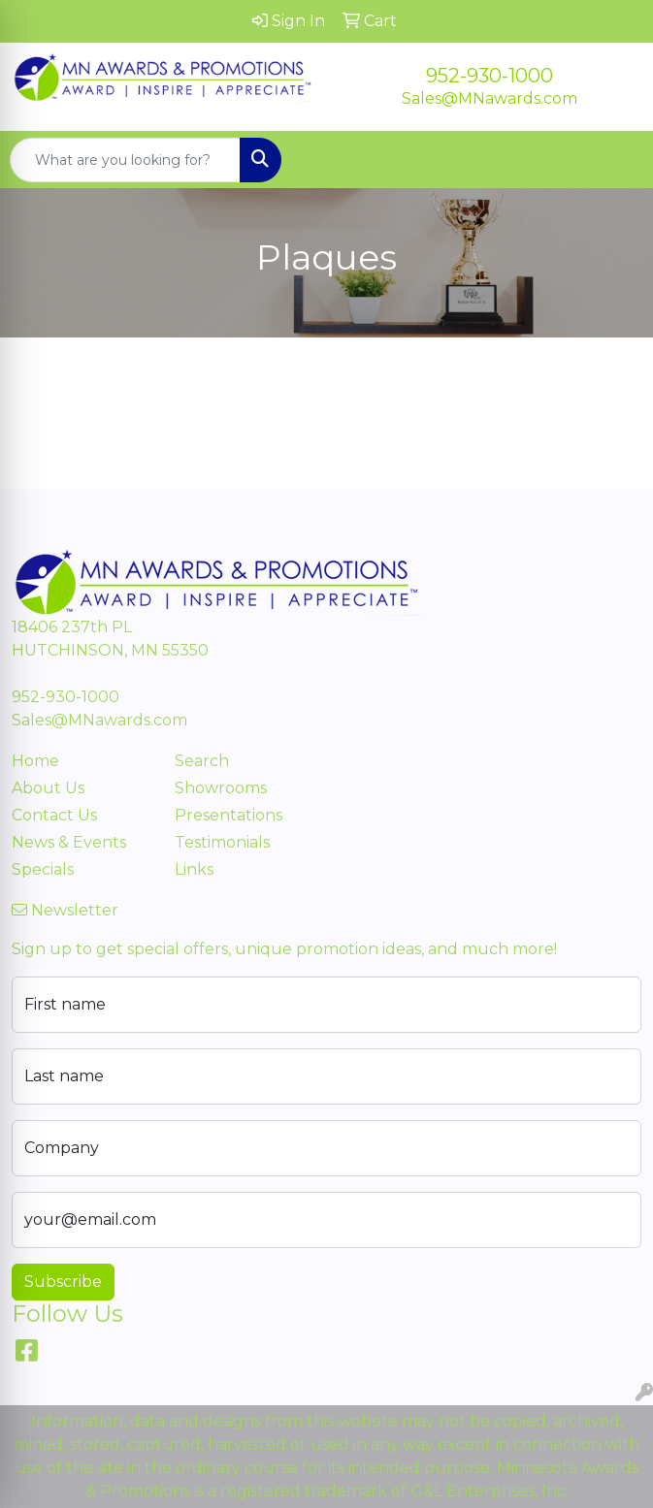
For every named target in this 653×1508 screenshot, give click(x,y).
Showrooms (221, 788)
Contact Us (54, 815)
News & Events (69, 842)
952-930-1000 (489, 75)
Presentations (228, 815)
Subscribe (63, 1281)
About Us (48, 788)
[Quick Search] (125, 160)
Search (202, 761)
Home (35, 761)
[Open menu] (614, 160)
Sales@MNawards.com (489, 98)
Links (194, 869)
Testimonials (222, 842)
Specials (43, 869)
